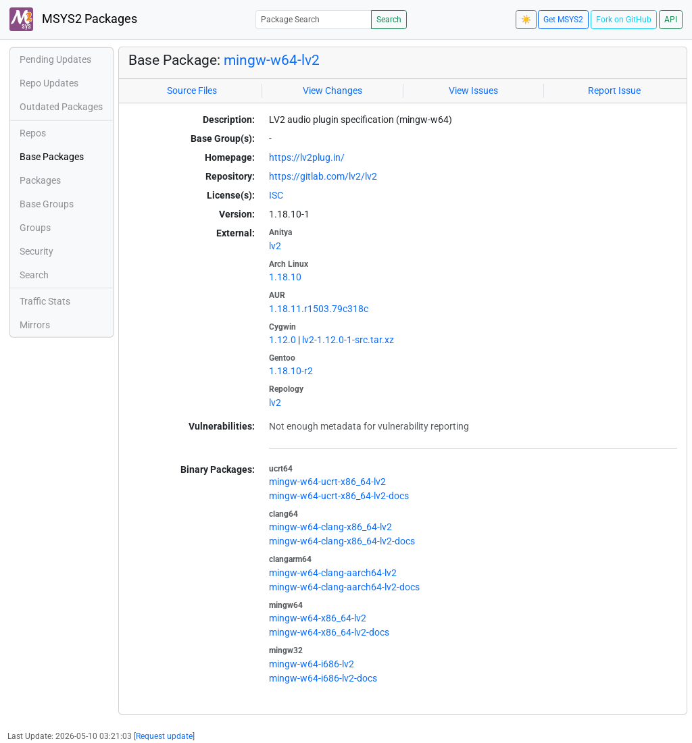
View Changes (332, 90)
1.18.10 (285, 277)
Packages (40, 180)
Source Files (192, 90)
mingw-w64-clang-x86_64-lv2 (330, 526)
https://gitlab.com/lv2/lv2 (323, 176)
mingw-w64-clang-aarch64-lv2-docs (344, 587)
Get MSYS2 (563, 19)
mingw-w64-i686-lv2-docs (323, 678)
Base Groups (47, 204)
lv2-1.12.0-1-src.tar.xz (348, 339)
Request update (164, 736)
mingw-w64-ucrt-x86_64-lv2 (327, 481)
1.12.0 (282, 339)
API (670, 19)
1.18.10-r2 (291, 370)
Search (388, 19)
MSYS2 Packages (73, 19)
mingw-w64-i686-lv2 (311, 664)
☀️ (526, 19)
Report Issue (614, 90)
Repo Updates (49, 83)
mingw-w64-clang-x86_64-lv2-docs (342, 541)
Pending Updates (55, 59)
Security (36, 251)
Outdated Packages (61, 106)
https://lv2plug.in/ (307, 157)
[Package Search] (313, 19)
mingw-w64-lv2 (272, 60)
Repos (33, 133)
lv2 (275, 245)
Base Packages (52, 156)
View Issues (473, 90)
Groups (35, 227)
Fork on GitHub (623, 19)
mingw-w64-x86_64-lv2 (317, 618)
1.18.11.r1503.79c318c (318, 308)
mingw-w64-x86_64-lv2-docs (329, 632)
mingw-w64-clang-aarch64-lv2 (333, 572)
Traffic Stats (45, 301)
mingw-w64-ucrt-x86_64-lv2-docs (339, 495)
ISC (276, 195)
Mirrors (35, 324)
